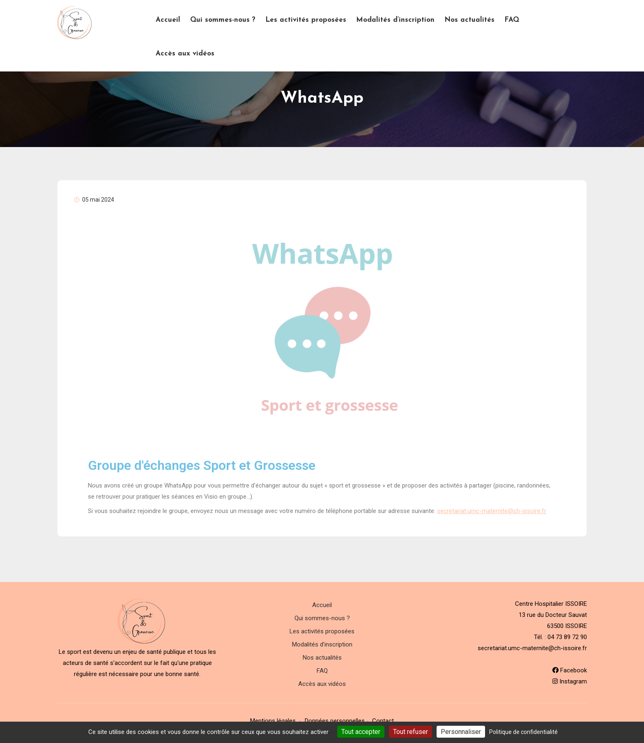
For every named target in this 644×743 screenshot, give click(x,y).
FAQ (511, 19)
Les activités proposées (305, 19)
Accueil (168, 19)
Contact (383, 721)
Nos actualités (469, 19)
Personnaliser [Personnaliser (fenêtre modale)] (461, 732)
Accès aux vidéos (185, 53)
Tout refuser (410, 732)
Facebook (569, 670)
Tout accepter (360, 732)
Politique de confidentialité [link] (523, 732)
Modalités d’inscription (395, 19)
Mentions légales (273, 721)
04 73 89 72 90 (567, 637)
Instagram (569, 681)
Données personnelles (335, 721)
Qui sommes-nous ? (222, 19)
